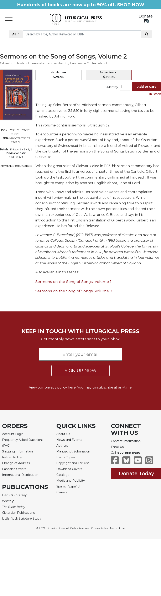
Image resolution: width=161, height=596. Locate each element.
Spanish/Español (68, 486)
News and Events (69, 440)
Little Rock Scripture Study (21, 518)
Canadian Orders (14, 469)
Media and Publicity (70, 480)
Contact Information (126, 441)
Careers (61, 492)
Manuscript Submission (73, 451)
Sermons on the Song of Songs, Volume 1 (73, 281)
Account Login (13, 434)
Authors (62, 445)
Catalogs (62, 475)
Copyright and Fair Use (72, 463)
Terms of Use (117, 528)
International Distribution (20, 475)
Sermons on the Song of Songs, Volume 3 (73, 291)
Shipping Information (17, 451)
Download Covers (69, 469)
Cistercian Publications (18, 513)
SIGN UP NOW (81, 370)
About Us (63, 434)
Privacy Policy (99, 528)
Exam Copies (65, 457)
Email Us (117, 447)
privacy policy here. (60, 387)
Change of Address (16, 463)
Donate (146, 16)
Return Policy (12, 457)
